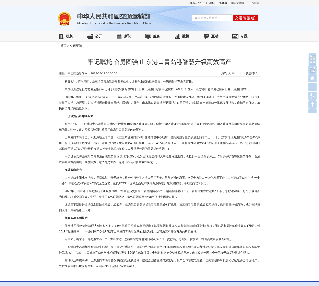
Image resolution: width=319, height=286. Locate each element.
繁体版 (223, 2)
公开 (98, 36)
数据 (185, 36)
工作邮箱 (254, 2)
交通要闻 (76, 45)
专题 (244, 36)
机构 (69, 36)
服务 (156, 36)
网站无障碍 (238, 2)
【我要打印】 (251, 73)
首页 (63, 45)
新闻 (127, 36)
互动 (214, 36)
